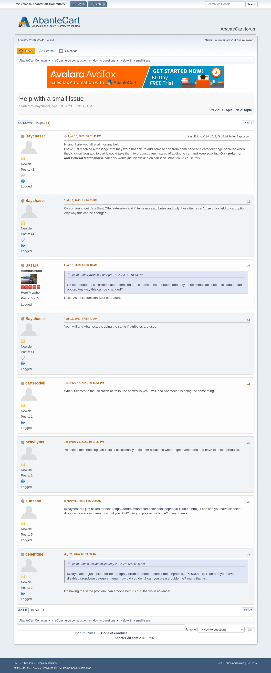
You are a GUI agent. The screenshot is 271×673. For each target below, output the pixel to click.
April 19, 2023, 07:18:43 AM (80, 318)
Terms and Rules (234, 663)
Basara (31, 265)
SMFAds (18, 668)
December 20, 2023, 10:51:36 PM (84, 441)
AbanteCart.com (126, 638)
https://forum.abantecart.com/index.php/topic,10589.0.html (156, 509)
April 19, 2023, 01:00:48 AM (80, 265)
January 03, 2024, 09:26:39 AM (83, 500)
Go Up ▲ (252, 663)
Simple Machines (47, 663)
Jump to (191, 629)
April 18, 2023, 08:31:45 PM (84, 136)
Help (219, 663)
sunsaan (33, 501)
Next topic (243, 110)
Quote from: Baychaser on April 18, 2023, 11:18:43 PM (107, 275)
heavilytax (34, 442)
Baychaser (35, 136)
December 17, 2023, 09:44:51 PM (84, 383)
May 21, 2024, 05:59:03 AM (80, 554)
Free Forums (34, 668)
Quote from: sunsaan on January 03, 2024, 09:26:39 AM (108, 564)
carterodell (35, 383)
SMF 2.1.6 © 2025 (24, 663)
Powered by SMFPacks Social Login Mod (67, 667)
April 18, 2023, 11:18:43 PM (80, 200)
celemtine (34, 554)
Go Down (25, 122)
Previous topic (221, 110)
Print (248, 122)
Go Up (22, 610)
